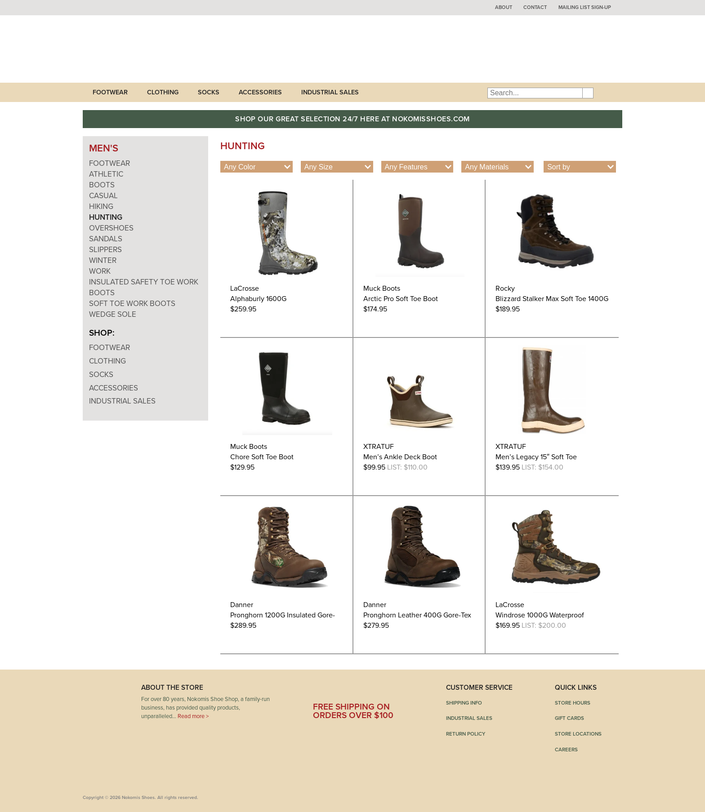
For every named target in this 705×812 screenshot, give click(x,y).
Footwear (110, 92)
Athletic (106, 174)
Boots (102, 185)
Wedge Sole (112, 314)
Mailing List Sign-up (584, 7)
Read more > (193, 716)
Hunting (105, 217)
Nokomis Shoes (142, 49)
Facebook (319, 690)
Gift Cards (569, 718)
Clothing (162, 92)
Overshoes (111, 228)
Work (100, 271)
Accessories (260, 92)
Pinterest (372, 690)
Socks (208, 92)
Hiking (101, 206)
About (503, 7)
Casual (103, 195)
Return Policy (465, 734)
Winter (102, 260)
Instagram (398, 690)
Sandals (105, 239)
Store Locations (578, 734)
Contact (535, 7)
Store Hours (572, 703)
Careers (566, 749)
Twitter (345, 690)
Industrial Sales (330, 92)
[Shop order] (580, 167)
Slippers (105, 249)
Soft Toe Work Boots (132, 303)
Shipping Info (464, 703)
